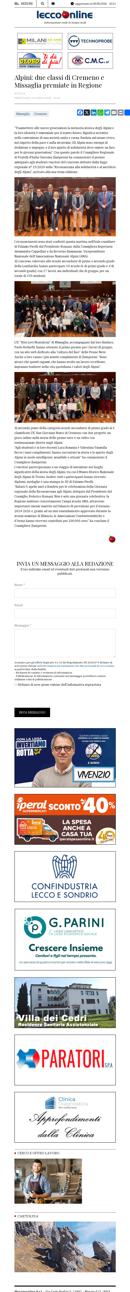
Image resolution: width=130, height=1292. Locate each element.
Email (18, 605)
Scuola (19, 93)
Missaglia (23, 114)
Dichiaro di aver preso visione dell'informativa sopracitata (59, 684)
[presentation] (42, 697)
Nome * (19, 585)
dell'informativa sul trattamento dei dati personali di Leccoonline (75, 666)
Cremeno (40, 114)
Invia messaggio (32, 712)
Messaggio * (22, 625)
